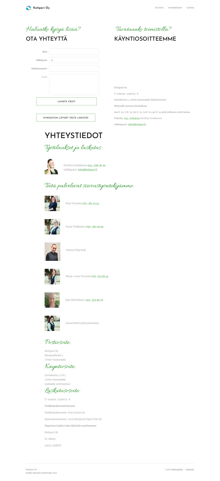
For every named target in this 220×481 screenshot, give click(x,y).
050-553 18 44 (99, 276)
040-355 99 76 (94, 300)
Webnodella (177, 469)
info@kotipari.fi (137, 124)
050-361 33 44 (90, 203)
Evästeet (190, 469)
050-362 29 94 (95, 226)
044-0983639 (132, 118)
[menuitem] (155, 7)
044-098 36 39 (96, 165)
